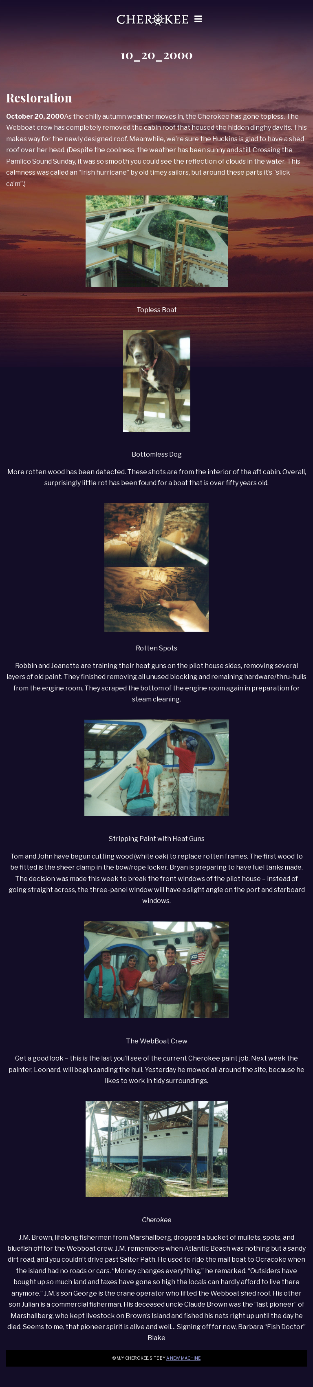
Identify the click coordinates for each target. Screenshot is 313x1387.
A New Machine (183, 1358)
